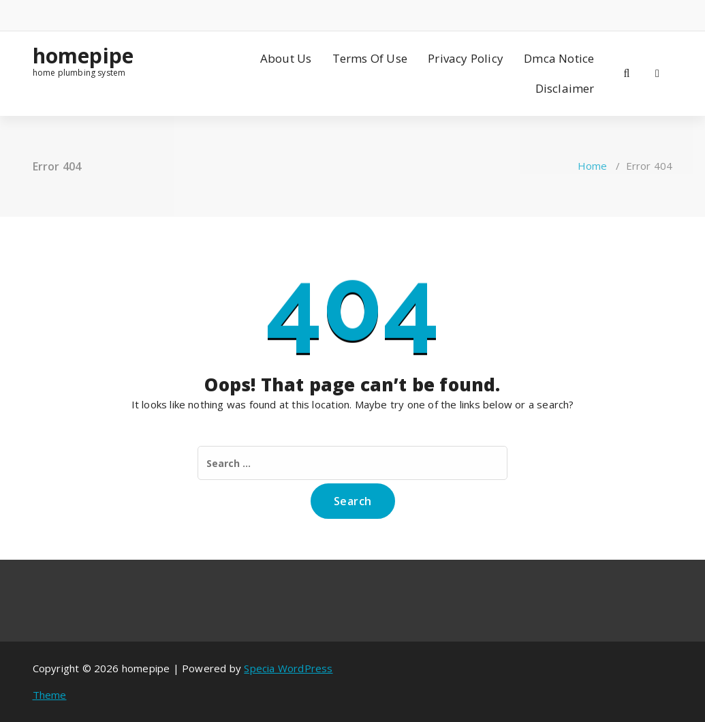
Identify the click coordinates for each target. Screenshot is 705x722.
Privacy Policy (465, 58)
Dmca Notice (559, 58)
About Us (286, 58)
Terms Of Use (369, 58)
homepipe (83, 56)
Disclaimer (565, 88)
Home (593, 165)
